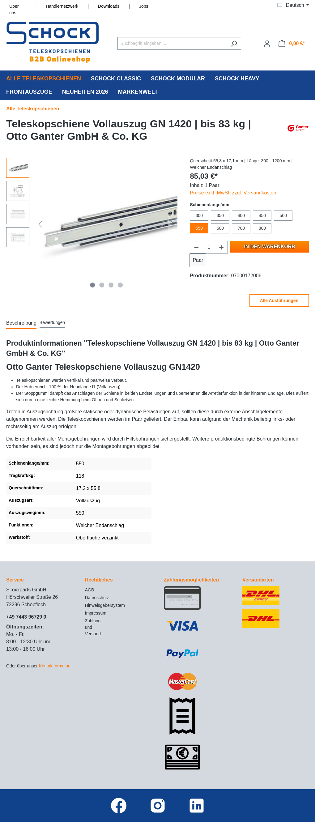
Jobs (143, 6)
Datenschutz (97, 597)
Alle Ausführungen (279, 300)
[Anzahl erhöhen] (221, 247)
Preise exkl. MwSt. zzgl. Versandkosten (233, 192)
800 (262, 228)
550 (199, 228)
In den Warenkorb (269, 246)
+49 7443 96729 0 (26, 617)
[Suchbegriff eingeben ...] (172, 43)
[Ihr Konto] (267, 43)
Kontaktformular (54, 665)
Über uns (14, 9)
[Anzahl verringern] (196, 247)
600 (220, 228)
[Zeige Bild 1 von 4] (92, 285)
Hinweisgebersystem (105, 605)
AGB (89, 589)
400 (241, 215)
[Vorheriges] (40, 224)
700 (241, 228)
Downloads (108, 6)
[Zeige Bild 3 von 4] (111, 285)
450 (262, 215)
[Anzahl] (208, 247)
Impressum (95, 613)
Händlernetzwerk (62, 6)
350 (220, 215)
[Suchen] (234, 43)
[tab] (21, 323)
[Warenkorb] (292, 43)
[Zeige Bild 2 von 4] (102, 285)
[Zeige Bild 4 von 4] (120, 285)
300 (199, 215)
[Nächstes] (172, 224)
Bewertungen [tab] (52, 322)
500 (283, 215)
